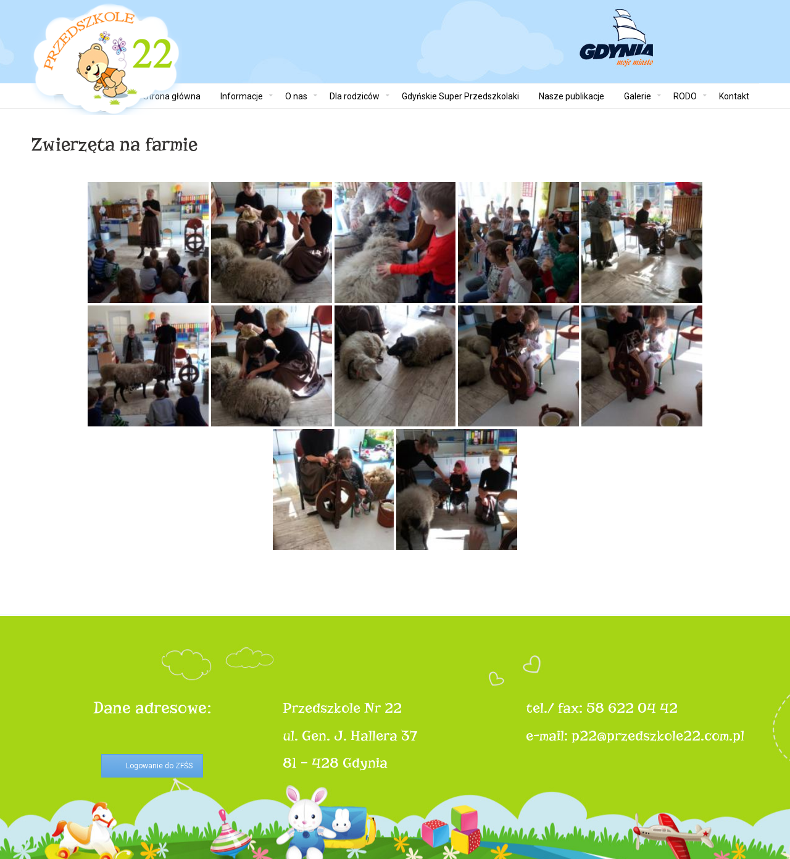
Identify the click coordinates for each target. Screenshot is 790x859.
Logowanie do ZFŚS (159, 765)
